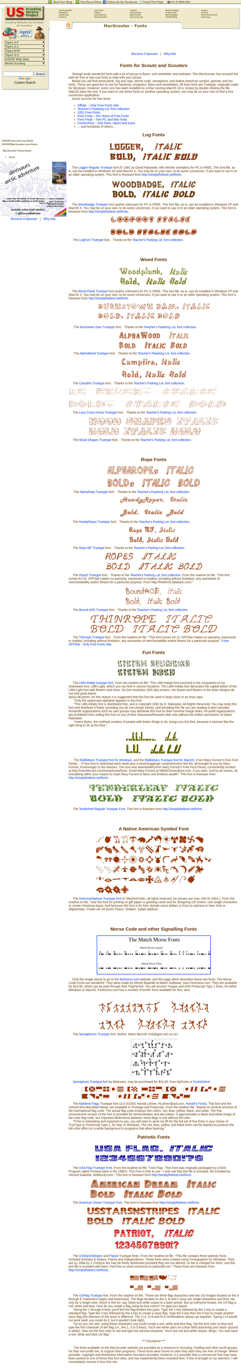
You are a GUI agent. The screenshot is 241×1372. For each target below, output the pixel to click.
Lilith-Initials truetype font (95, 683)
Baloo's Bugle (172, 10)
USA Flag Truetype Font (95, 1168)
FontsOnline (201, 1081)
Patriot (113, 1256)
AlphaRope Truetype (94, 492)
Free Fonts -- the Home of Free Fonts (103, 116)
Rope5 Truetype (90, 575)
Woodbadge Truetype (93, 204)
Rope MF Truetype (92, 548)
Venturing (205, 17)
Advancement (65, 10)
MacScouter (135, 15)
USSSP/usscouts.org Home (17, 140)
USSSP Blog (171, 17)
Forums (204, 13)
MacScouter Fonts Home (17, 150)
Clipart (97, 13)
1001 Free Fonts (88, 112)
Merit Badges (171, 15)
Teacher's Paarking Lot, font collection (103, 109)
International (100, 15)
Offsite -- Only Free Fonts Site (98, 105)
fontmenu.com (129, 979)
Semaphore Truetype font (91, 1081)
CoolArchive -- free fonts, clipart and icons (106, 123)
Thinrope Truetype (91, 637)
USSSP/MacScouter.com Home (19, 144)
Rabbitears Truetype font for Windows (106, 760)
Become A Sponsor (24, 219)
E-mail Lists (171, 13)
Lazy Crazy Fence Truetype (98, 412)
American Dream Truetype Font (100, 1202)
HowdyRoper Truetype (94, 521)
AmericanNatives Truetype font (100, 898)
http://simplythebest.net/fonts (161, 174)
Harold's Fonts (196, 1103)
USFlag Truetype (91, 1295)
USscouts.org (136, 17)
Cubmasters (135, 13)
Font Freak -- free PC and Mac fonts (102, 119)
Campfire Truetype (91, 383)
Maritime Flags (89, 1103)
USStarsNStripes (90, 1256)
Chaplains (63, 13)
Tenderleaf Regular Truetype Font (102, 809)
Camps (204, 10)
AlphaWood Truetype (94, 353)
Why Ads (49, 219)
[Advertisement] (33, 113)
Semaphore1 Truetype (94, 1034)
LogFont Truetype (91, 240)
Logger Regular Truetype (95, 167)
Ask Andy (98, 10)
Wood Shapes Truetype (95, 440)
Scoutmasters (101, 17)
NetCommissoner (209, 15)
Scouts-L (63, 17)
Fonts (12, 157)
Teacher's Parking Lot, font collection (157, 240)
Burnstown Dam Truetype (97, 327)
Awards (133, 10)
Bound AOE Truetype (93, 610)
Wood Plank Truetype (93, 291)
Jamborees (64, 15)
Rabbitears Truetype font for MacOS (169, 760)
